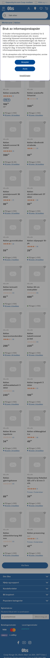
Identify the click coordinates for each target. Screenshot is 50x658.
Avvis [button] (25, 69)
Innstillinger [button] (25, 75)
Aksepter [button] (25, 62)
